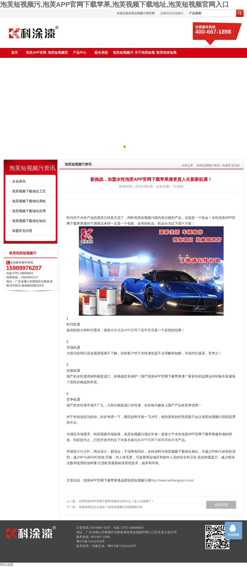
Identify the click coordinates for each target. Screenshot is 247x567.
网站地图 (7, 565)
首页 (14, 52)
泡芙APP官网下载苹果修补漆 (156, 440)
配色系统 (101, 52)
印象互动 (98, 546)
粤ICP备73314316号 (90, 541)
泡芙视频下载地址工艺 (29, 191)
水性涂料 (83, 451)
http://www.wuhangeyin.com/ (172, 480)
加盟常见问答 (22, 231)
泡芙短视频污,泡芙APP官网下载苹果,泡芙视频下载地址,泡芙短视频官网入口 (114, 4)
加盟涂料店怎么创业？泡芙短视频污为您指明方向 (111, 507)
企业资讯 (19, 181)
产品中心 (79, 52)
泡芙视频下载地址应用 (29, 211)
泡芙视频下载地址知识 (29, 221)
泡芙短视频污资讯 (208, 165)
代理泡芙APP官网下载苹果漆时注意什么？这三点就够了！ (116, 501)
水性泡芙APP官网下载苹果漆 (132, 330)
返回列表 (221, 505)
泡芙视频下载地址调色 (29, 201)
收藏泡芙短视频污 (172, 13)
